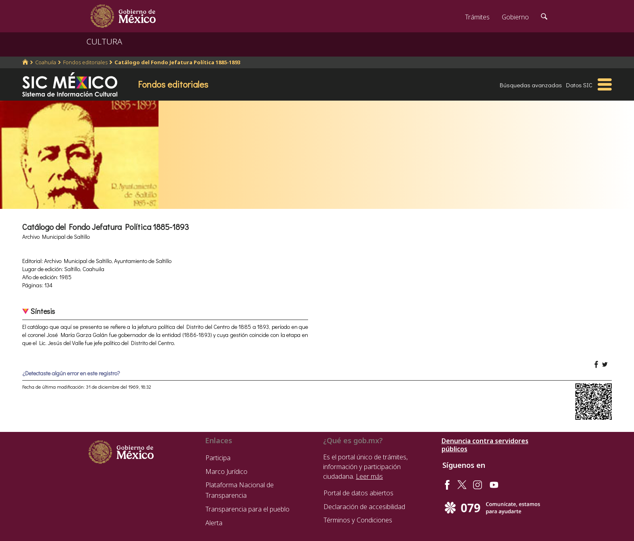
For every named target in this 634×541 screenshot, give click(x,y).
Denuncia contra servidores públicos (485, 444)
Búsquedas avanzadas (531, 85)
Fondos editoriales (85, 62)
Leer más (369, 476)
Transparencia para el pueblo (247, 509)
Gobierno (515, 17)
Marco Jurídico (226, 471)
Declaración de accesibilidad (364, 506)
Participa (217, 457)
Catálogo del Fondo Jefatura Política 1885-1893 (177, 62)
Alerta (213, 522)
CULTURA (104, 41)
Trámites (477, 17)
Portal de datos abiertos (358, 492)
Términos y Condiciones (357, 520)
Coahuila (45, 62)
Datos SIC (579, 85)
